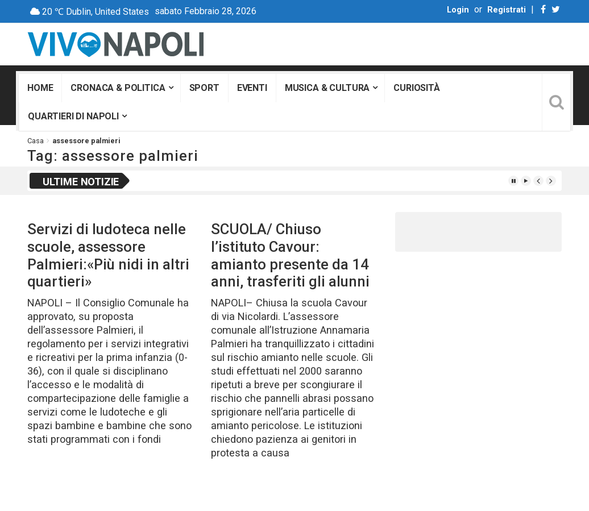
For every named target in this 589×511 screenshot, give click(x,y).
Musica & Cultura (327, 87)
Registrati (506, 10)
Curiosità (416, 87)
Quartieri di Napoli (73, 116)
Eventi (252, 87)
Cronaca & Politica (117, 87)
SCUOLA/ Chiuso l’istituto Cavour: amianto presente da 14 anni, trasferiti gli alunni (290, 255)
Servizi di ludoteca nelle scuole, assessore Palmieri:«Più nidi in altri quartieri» (108, 255)
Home (40, 87)
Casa (35, 140)
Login (458, 10)
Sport (204, 87)
